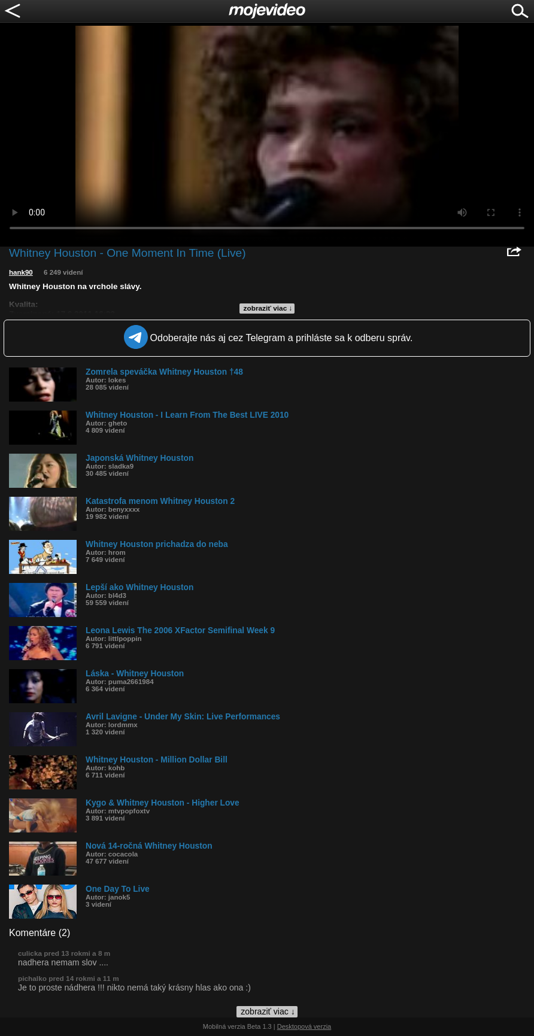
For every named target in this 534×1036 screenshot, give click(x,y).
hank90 (21, 272)
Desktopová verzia (304, 1026)
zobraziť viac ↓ (268, 308)
